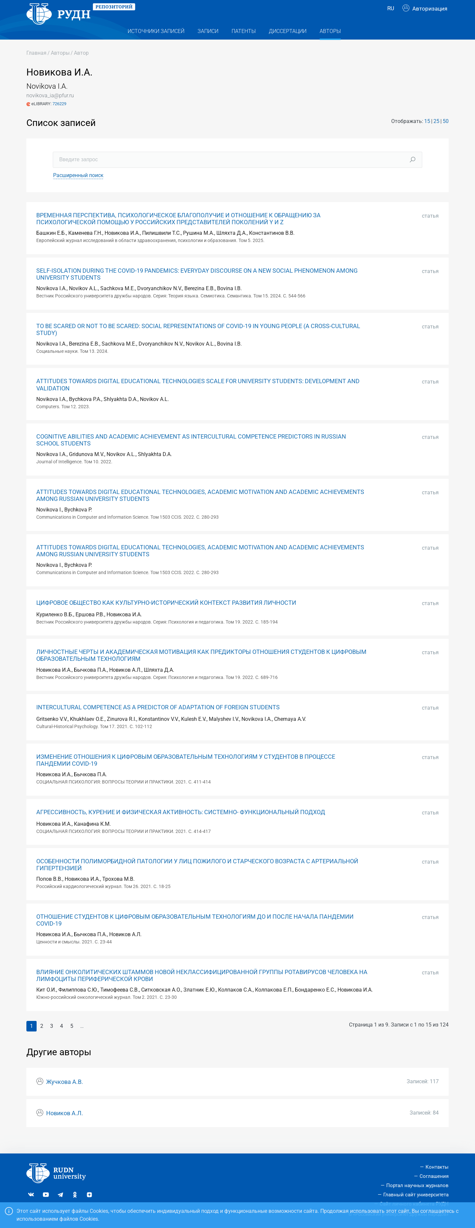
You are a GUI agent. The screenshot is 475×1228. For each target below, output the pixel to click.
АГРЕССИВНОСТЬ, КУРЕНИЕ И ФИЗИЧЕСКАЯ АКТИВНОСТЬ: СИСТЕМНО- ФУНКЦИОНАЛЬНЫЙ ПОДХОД (180, 825)
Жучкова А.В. (64, 1095)
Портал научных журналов (417, 1185)
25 (436, 134)
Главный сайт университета (416, 1195)
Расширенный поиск (78, 188)
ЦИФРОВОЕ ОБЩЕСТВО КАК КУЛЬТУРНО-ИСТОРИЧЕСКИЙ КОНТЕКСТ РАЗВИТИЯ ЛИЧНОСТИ (166, 616)
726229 (59, 116)
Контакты (437, 1167)
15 (427, 134)
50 (446, 134)
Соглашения (434, 1176)
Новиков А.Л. (64, 1126)
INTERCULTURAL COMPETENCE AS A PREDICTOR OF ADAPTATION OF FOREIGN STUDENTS (158, 720)
